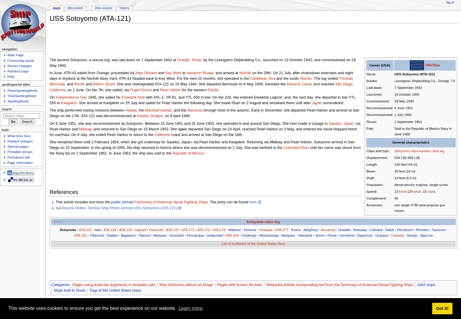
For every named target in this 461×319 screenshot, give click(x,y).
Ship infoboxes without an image (186, 285)
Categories (60, 285)
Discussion (75, 8)
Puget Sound (140, 90)
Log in (450, 2)
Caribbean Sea (262, 79)
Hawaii (131, 110)
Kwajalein (69, 103)
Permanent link (18, 157)
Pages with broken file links (239, 285)
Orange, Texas (189, 60)
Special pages (18, 146)
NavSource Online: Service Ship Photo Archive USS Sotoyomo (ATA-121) (116, 208)
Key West (173, 73)
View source (103, 8)
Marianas (195, 110)
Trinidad (345, 79)
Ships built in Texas (69, 290)
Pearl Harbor (170, 90)
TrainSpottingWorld (21, 96)
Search (7, 109)
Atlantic (306, 79)
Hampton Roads (199, 73)
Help (10, 76)
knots (403, 191)
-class (406, 151)
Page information (20, 163)
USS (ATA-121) (414, 74)
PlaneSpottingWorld (22, 90)
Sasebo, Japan (341, 124)
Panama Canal (299, 84)
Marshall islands (158, 110)
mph (430, 191)
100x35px (432, 65)
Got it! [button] (442, 308)
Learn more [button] (190, 308)
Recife (79, 84)
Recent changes (19, 66)
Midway (85, 129)
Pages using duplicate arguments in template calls (113, 285)
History (124, 8)
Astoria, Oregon (150, 116)
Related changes (20, 141)
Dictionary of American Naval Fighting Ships (171, 202)
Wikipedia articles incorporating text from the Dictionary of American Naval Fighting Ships (339, 285)
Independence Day (71, 97)
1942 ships (426, 285)
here (253, 202)
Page (57, 8)
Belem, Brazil (104, 84)
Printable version (19, 152)
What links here (19, 136)
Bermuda (57, 84)
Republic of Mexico (188, 153)
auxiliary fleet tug (432, 151)
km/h (417, 191)
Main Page (15, 55)
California (162, 135)
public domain (122, 202)
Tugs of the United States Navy (115, 290)
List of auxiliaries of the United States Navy (253, 243)
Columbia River (296, 148)
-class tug (263, 222)
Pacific (213, 90)
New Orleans (146, 73)
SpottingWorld (18, 101)
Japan (317, 103)
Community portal (20, 60)
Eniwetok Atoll (133, 97)
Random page (18, 71)
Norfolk (245, 73)
